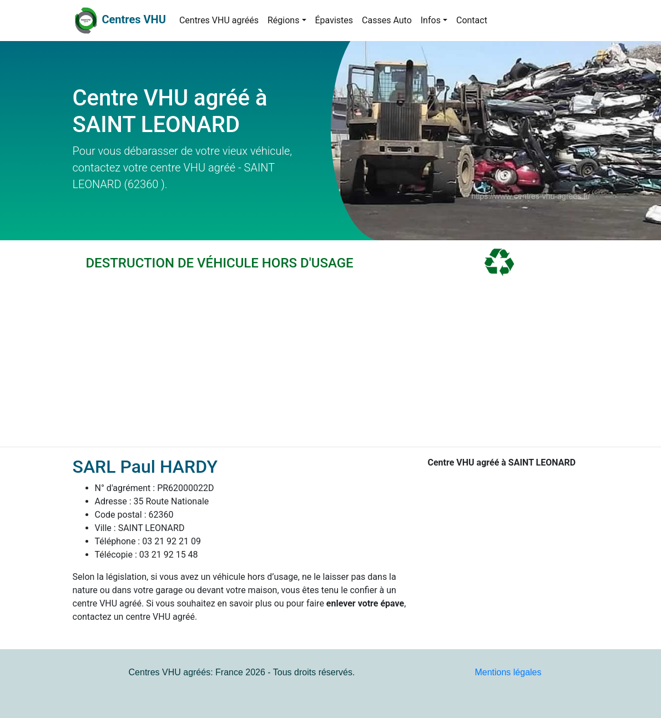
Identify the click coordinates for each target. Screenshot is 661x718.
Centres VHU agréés (219, 20)
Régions (283, 20)
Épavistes (334, 20)
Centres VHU (133, 19)
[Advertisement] (330, 363)
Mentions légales (508, 672)
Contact (471, 20)
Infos (431, 20)
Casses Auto (387, 20)
